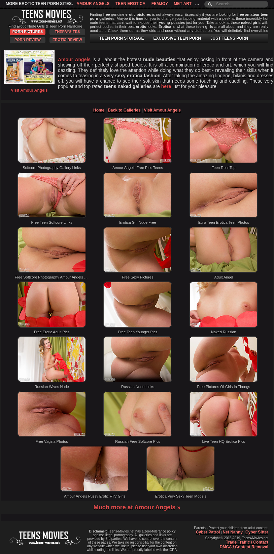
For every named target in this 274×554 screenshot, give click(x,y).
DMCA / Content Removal (244, 547)
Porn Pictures (27, 32)
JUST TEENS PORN (229, 38)
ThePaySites (67, 32)
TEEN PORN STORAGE (121, 38)
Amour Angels (92, 3)
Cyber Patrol (208, 532)
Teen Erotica (130, 3)
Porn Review (27, 40)
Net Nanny (232, 532)
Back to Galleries (124, 110)
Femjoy (159, 3)
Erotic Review (67, 40)
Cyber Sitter (256, 532)
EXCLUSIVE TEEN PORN (177, 38)
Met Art (183, 3)
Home (98, 110)
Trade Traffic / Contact (247, 542)
